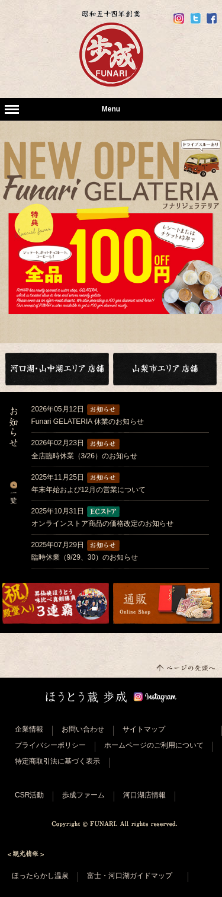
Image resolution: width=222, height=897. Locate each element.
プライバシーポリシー (50, 745)
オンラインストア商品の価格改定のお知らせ (102, 523)
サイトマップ (144, 729)
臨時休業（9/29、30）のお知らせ (85, 557)
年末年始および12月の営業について (88, 490)
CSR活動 (29, 795)
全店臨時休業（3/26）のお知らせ (84, 456)
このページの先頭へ (185, 667)
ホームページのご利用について (154, 745)
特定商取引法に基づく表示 (57, 761)
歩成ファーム (83, 795)
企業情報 (29, 729)
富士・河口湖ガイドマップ (129, 875)
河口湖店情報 (144, 795)
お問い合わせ (83, 729)
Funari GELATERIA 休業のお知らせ (87, 421)
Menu (111, 109)
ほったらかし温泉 (40, 875)
